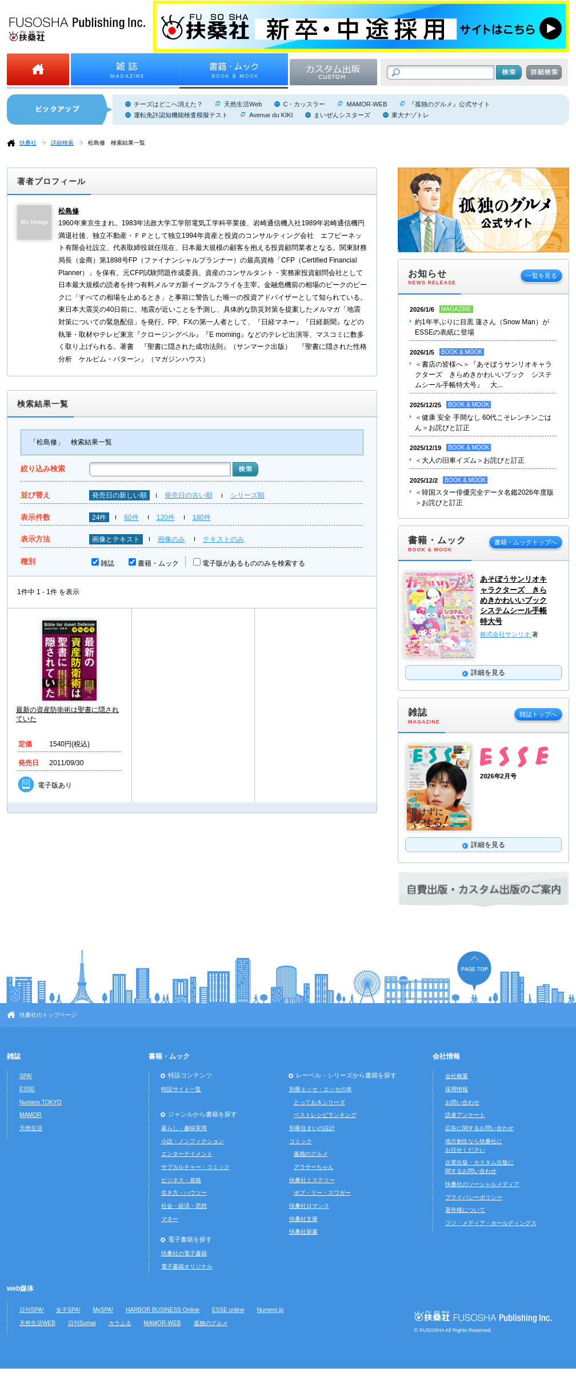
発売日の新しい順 (119, 495)
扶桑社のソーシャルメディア (482, 1184)
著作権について (465, 1210)
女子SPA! (68, 1310)
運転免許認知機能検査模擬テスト (181, 115)
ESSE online (228, 1310)
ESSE (27, 1089)
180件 (202, 518)
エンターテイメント (187, 1154)
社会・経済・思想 (184, 1206)
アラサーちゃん (314, 1167)
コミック (300, 1141)
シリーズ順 (247, 495)
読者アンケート (465, 1115)
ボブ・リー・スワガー (322, 1193)
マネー (169, 1219)
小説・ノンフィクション (192, 1141)
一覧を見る (541, 275)
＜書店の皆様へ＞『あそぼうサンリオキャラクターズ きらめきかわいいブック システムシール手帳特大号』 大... (483, 374)
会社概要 (456, 1076)
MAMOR (30, 1115)
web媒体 (20, 1288)
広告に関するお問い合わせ (479, 1128)
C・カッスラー (304, 104)
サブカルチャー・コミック (195, 1167)
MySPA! (103, 1310)
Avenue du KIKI (271, 115)
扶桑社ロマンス (309, 1206)
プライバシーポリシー (473, 1197)
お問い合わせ (462, 1102)
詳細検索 (62, 143)
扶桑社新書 (303, 1231)
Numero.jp (270, 1310)
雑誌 (107, 563)
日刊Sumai (82, 1323)
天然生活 (30, 1128)
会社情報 (446, 1056)
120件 (166, 518)
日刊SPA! (31, 1310)
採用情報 (456, 1089)
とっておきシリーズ (319, 1102)
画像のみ (171, 539)
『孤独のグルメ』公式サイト (449, 104)
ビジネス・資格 (181, 1180)
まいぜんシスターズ (342, 115)
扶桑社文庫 (303, 1219)
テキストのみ (223, 539)
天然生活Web (243, 104)
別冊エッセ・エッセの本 (320, 1089)
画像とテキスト (116, 539)
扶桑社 (28, 143)
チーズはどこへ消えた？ (168, 104)
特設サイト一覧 (181, 1089)
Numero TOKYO (40, 1102)
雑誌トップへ (538, 714)
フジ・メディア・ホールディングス (491, 1223)
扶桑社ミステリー (312, 1180)
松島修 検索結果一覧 (116, 143)
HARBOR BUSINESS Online (162, 1310)
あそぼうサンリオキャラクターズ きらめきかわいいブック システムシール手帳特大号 (513, 600)
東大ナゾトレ (410, 115)
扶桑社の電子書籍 (184, 1253)
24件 (99, 518)
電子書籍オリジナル (187, 1266)
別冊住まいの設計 (312, 1128)
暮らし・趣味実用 (184, 1128)
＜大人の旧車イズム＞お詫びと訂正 (470, 460)
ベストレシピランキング (325, 1115)
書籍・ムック (158, 563)
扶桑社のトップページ (48, 1015)
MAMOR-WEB (366, 104)
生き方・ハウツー (184, 1193)
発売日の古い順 (189, 495)
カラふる (120, 1323)
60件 (131, 518)
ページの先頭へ (474, 971)
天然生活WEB (37, 1323)
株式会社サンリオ (506, 634)
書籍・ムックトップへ (525, 542)
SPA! (25, 1076)
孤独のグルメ (311, 1154)
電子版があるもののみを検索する (253, 563)
